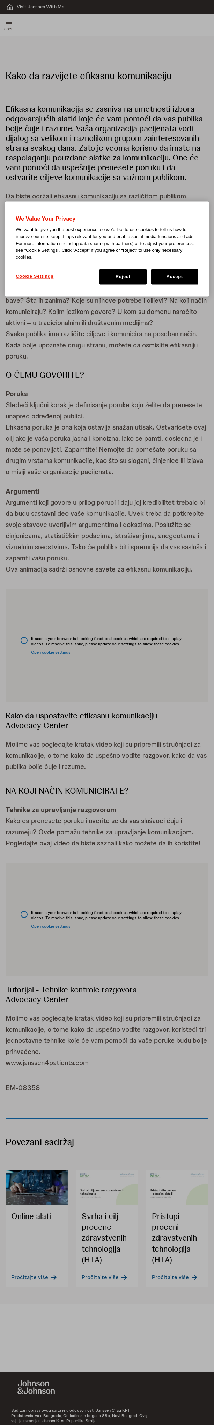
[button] (9, 24)
